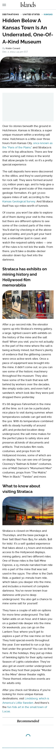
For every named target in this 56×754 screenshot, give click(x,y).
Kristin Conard (13, 48)
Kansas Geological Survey (18, 201)
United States (31, 14)
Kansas (48, 14)
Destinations (10, 14)
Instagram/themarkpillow (42, 316)
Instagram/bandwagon (43, 523)
